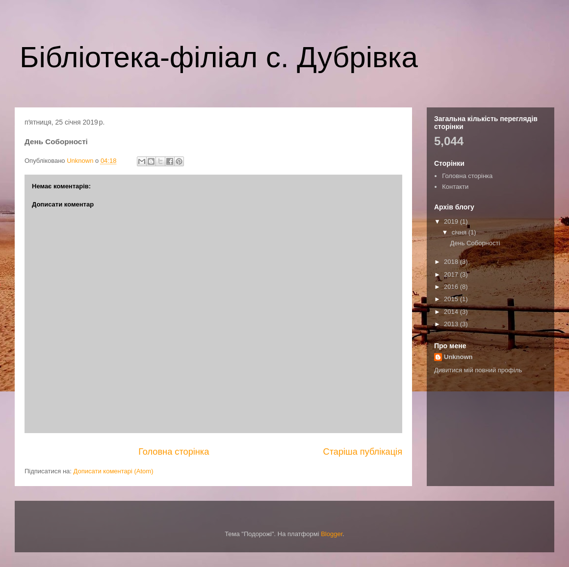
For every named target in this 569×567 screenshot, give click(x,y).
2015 (452, 299)
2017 (452, 274)
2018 (452, 261)
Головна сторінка (173, 452)
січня (460, 232)
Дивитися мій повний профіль (478, 370)
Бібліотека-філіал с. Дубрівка (219, 57)
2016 (452, 286)
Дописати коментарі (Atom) (114, 471)
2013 (452, 324)
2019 (452, 221)
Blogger (331, 534)
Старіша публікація (362, 452)
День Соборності (475, 243)
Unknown (458, 357)
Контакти (455, 186)
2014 (452, 311)
